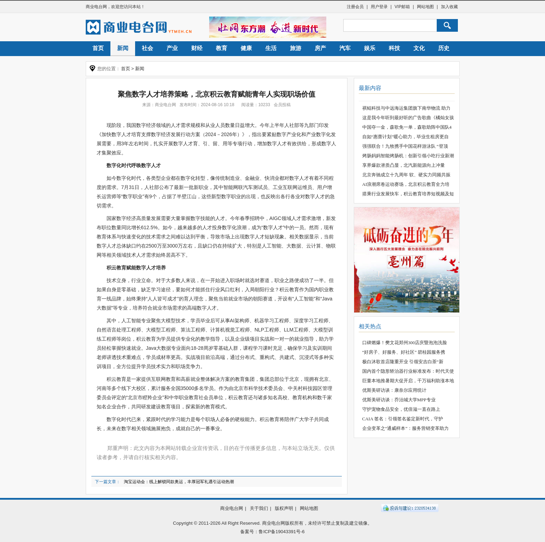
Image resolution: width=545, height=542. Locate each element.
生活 (271, 48)
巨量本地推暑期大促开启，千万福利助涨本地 (408, 380)
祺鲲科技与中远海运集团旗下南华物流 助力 (406, 108)
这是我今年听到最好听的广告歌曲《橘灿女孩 (408, 117)
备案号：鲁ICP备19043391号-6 (272, 531)
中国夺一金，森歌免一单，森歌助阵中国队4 (407, 127)
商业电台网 (96, 6)
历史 (443, 48)
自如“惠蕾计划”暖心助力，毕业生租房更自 (405, 136)
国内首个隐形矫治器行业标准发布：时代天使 (408, 371)
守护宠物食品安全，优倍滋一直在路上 (401, 409)
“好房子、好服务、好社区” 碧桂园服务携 (404, 352)
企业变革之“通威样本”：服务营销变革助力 (405, 428)
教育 (221, 48)
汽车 (345, 48)
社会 (147, 48)
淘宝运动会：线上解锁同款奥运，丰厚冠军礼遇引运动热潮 (179, 481)
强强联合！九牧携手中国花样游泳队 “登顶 (405, 146)
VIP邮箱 (402, 6)
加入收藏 (449, 6)
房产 (320, 48)
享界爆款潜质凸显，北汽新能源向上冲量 (403, 165)
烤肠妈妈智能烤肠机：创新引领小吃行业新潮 (408, 155)
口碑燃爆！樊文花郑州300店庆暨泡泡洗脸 (404, 342)
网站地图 (425, 6)
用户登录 (379, 6)
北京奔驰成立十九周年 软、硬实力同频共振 (406, 174)
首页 (98, 48)
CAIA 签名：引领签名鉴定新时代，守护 (402, 418)
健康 (246, 48)
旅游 (295, 48)
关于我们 (259, 508)
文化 (419, 48)
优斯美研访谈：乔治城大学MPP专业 (399, 399)
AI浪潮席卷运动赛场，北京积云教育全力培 (406, 184)
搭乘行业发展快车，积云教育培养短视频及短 (408, 193)
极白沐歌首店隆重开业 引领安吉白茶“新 (402, 361)
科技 (394, 48)
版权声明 (284, 508)
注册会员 (355, 6)
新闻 (122, 48)
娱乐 (369, 48)
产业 (172, 48)
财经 (196, 48)
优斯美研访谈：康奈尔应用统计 (394, 390)
